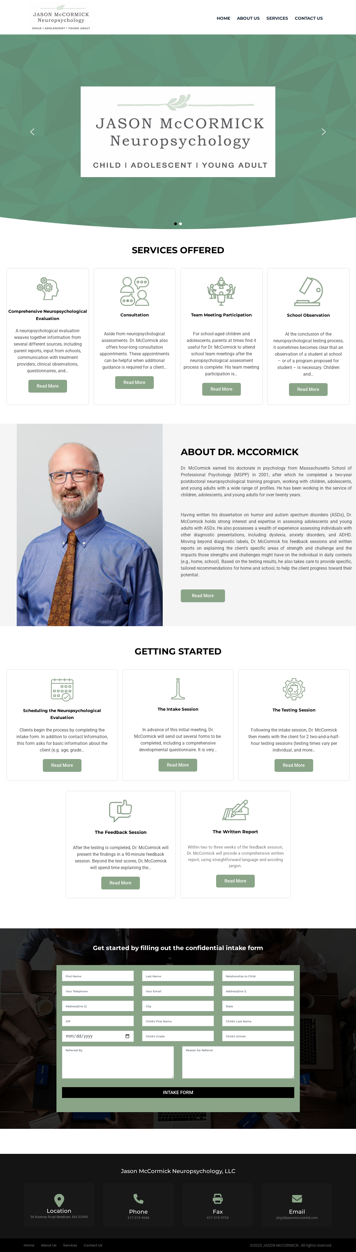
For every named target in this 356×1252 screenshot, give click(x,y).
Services (277, 18)
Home (223, 18)
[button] (32, 131)
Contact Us (309, 18)
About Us (248, 18)
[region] (178, 131)
